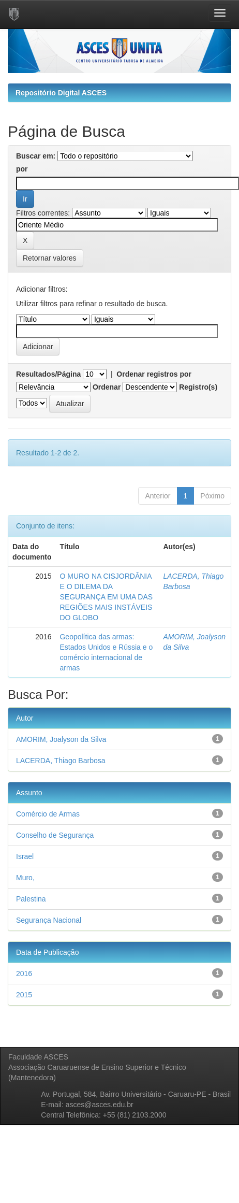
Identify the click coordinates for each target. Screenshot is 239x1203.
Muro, (25, 877)
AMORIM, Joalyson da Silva (61, 739)
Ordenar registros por (153, 374)
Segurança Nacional (48, 920)
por (22, 169)
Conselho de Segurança (55, 835)
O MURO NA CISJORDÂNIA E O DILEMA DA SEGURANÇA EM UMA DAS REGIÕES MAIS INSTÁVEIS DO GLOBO (106, 597)
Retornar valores (50, 258)
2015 (24, 995)
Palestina (31, 899)
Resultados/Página (48, 374)
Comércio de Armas (48, 814)
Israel (25, 856)
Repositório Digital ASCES (61, 93)
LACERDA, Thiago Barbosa (61, 760)
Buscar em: (35, 156)
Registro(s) (198, 387)
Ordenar (107, 387)
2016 (24, 973)
